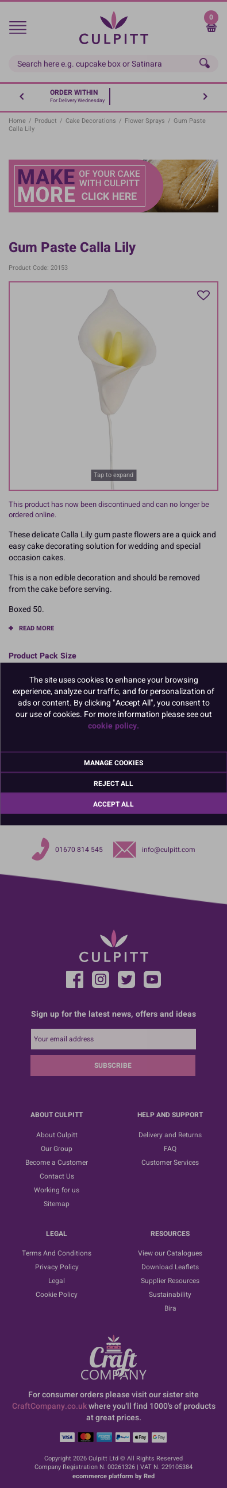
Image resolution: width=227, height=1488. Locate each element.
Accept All (113, 804)
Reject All (113, 783)
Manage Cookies (113, 763)
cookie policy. (113, 726)
